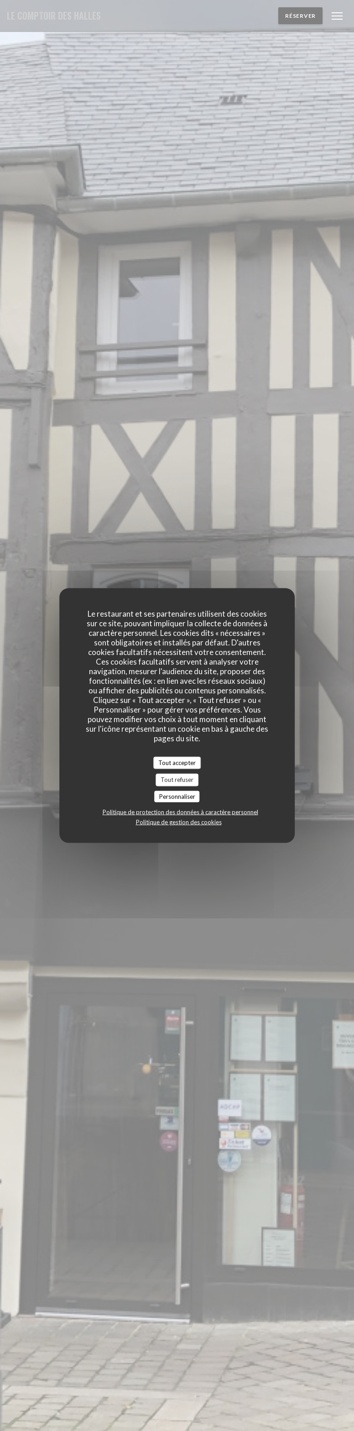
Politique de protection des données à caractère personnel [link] (180, 812)
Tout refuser (177, 779)
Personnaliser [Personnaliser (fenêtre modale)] (177, 796)
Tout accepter (177, 762)
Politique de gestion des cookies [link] (179, 822)
